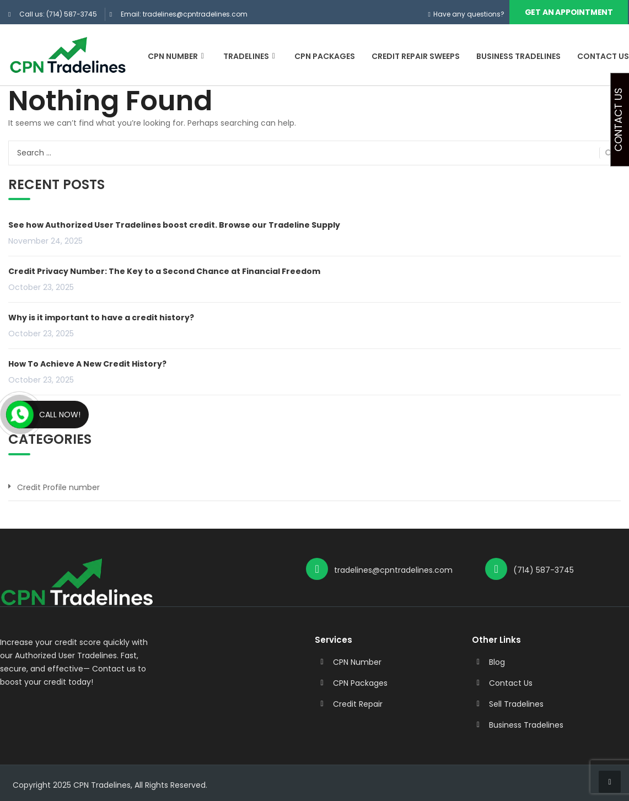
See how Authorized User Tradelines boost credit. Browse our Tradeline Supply (174, 224)
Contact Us (603, 56)
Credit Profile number (58, 486)
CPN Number (177, 56)
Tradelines (250, 56)
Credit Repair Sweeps (416, 56)
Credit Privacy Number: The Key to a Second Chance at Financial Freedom (164, 270)
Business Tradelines (518, 56)
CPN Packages (324, 56)
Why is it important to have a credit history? (101, 316)
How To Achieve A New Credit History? (87, 363)
